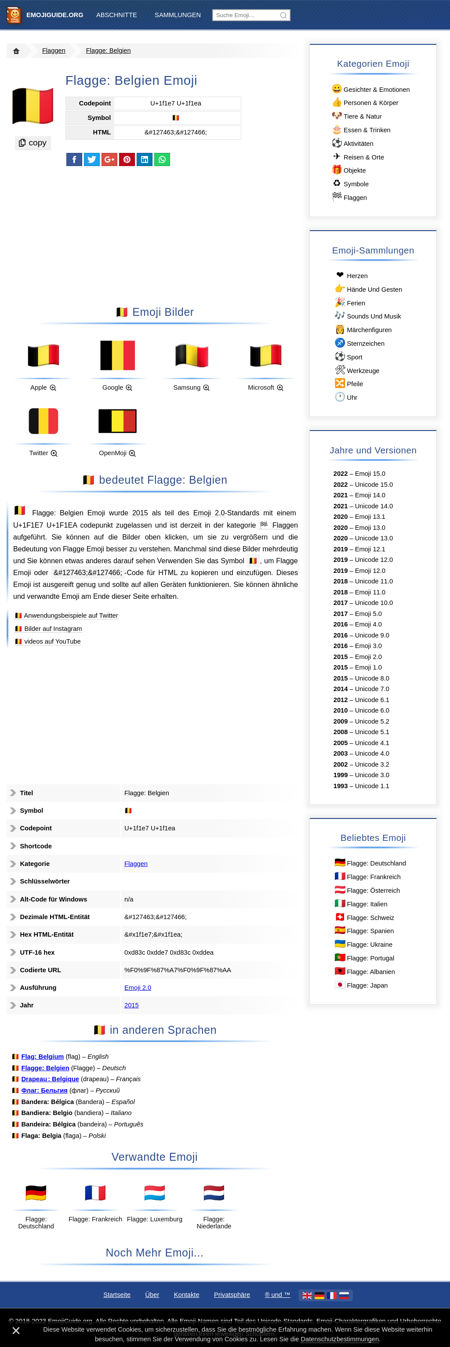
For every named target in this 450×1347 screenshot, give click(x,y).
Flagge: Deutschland (370, 862)
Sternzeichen (359, 343)
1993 (341, 785)
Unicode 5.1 (372, 731)
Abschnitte (116, 14)
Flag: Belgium (42, 1056)
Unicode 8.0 (372, 678)
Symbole (349, 183)
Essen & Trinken (360, 129)
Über (152, 1294)
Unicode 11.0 (374, 581)
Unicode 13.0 (374, 538)
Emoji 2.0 (209, 513)
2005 (341, 742)
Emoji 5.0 (368, 613)
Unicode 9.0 (372, 635)
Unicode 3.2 (372, 764)
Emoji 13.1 (370, 516)
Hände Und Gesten (368, 289)
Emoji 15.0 (370, 473)
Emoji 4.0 (368, 624)
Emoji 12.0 (370, 570)
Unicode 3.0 (372, 775)
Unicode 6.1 (372, 699)
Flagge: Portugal (364, 957)
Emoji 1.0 (368, 667)
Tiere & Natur (355, 116)
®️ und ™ (277, 1294)
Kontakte (187, 1294)
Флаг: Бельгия (44, 1090)
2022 (341, 473)
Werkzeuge (357, 370)
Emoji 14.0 (370, 495)
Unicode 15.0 (374, 484)
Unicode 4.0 (372, 753)
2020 (341, 516)
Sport (348, 356)
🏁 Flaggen (278, 525)
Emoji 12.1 (370, 549)
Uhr (345, 397)
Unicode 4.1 (372, 742)
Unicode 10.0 (374, 602)
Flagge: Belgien (108, 50)
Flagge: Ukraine (363, 944)
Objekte (348, 170)
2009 (341, 721)
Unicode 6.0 (372, 710)
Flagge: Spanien (364, 930)
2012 (341, 699)
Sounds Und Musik (367, 315)
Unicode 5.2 (372, 721)
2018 (341, 581)
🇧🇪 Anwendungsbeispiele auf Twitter (66, 615)
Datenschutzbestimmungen (340, 1339)
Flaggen (53, 50)
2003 (341, 753)
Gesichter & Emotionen (370, 89)
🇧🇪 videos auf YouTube (47, 641)
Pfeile (348, 383)
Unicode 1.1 (372, 785)
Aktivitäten (351, 143)
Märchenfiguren (363, 329)
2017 (341, 602)
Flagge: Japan (361, 985)
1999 (341, 775)
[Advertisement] (155, 235)
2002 (341, 764)
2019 (341, 549)
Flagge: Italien (361, 903)
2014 (341, 688)
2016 (341, 624)
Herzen (351, 275)
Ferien (349, 302)
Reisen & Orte (357, 156)
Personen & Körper (364, 102)
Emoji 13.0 (370, 527)
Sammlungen (178, 14)
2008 (341, 731)
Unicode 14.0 (374, 506)
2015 (140, 513)
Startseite (117, 1294)
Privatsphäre (232, 1294)
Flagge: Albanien (364, 971)
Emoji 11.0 (370, 592)
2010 (341, 710)
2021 (341, 495)
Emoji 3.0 (368, 645)
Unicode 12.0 (374, 559)
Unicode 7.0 (372, 688)
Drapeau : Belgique (50, 1079)
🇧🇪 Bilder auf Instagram (48, 628)
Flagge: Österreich (367, 890)
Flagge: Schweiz (364, 917)
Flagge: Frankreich (367, 876)
